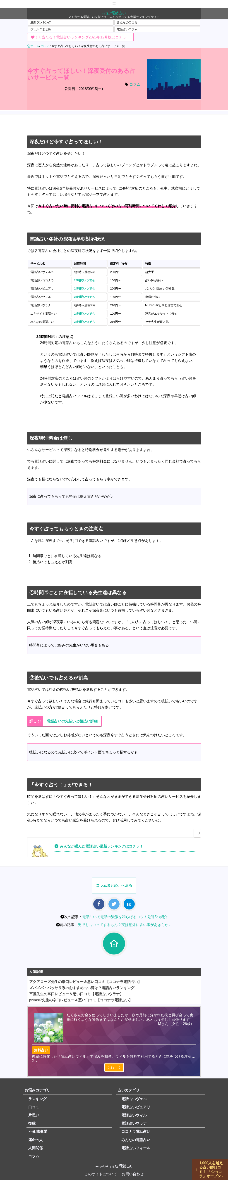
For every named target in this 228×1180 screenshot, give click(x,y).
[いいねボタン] (196, 834)
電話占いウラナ (134, 1123)
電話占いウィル (134, 1115)
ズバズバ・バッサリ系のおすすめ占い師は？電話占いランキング (81, 988)
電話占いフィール (135, 1148)
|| (196, 1169)
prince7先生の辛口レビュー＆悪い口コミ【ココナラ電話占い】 (81, 1000)
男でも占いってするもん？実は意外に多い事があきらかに (125, 925)
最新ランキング (40, 22)
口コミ (33, 1107)
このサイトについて (100, 1174)
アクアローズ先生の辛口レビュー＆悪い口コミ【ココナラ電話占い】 (85, 982)
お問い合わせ (133, 1174)
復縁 (32, 1123)
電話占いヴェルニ (135, 1099)
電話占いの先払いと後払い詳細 (72, 721)
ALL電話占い (114, 13)
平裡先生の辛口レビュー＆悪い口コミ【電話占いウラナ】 (76, 994)
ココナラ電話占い (135, 1131)
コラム (134, 84)
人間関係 (35, 1148)
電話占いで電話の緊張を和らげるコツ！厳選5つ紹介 (125, 917)
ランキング (37, 1099)
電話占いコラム (127, 29)
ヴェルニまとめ (40, 29)
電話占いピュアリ (135, 1107)
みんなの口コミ (127, 22)
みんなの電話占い (135, 1140)
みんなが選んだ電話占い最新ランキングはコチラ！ (101, 846)
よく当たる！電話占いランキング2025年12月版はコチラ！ (82, 37)
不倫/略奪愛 (37, 1131)
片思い (33, 1115)
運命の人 (35, 1140)
